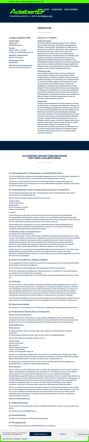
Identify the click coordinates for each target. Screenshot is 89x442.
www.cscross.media (16, 80)
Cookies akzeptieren (40, 434)
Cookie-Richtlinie (8, 438)
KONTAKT (48, 16)
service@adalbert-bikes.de (23, 65)
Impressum (24, 438)
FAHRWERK (57, 10)
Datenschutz (16, 438)
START (46, 10)
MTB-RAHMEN (71, 10)
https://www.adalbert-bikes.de (20, 386)
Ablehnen (63, 434)
